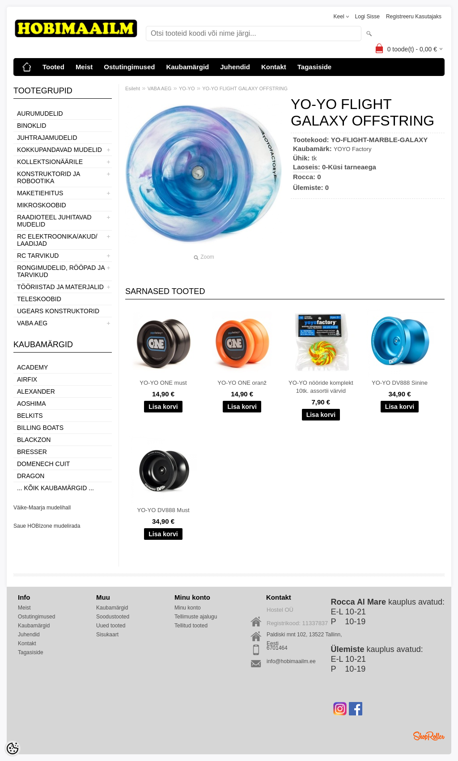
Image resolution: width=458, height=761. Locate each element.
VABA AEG (32, 323)
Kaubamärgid (187, 67)
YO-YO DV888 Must (163, 510)
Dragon (30, 475)
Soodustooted (112, 617)
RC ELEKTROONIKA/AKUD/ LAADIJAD (57, 240)
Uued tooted (110, 625)
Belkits (30, 415)
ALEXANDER (36, 391)
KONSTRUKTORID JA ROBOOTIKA (48, 177)
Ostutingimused (129, 67)
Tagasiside (314, 67)
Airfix (27, 379)
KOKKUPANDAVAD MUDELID (59, 149)
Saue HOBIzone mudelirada (46, 526)
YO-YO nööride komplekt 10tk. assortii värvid (320, 386)
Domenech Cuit (43, 463)
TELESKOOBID (39, 299)
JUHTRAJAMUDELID (47, 137)
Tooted (53, 67)
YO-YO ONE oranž (242, 382)
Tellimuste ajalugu (195, 617)
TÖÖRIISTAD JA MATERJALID (60, 286)
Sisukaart (107, 634)
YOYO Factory (353, 149)
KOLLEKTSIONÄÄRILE (50, 161)
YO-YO (187, 88)
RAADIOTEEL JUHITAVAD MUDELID (54, 221)
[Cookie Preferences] (12, 748)
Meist (84, 67)
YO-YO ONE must (163, 382)
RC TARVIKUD (38, 255)
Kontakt (273, 67)
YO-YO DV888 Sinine (400, 382)
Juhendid (235, 67)
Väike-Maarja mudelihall (42, 508)
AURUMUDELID (40, 113)
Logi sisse (367, 16)
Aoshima (31, 403)
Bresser (32, 451)
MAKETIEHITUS (40, 193)
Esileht (132, 88)
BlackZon (34, 439)
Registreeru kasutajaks (413, 16)
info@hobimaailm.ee (291, 661)
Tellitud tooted (191, 625)
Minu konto (187, 608)
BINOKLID (31, 125)
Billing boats (40, 427)
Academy (32, 367)
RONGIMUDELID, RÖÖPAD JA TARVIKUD (61, 271)
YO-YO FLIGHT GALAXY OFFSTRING (245, 88)
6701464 (277, 648)
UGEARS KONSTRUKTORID (58, 311)
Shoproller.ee (429, 736)
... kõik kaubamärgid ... (55, 488)
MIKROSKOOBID (41, 205)
